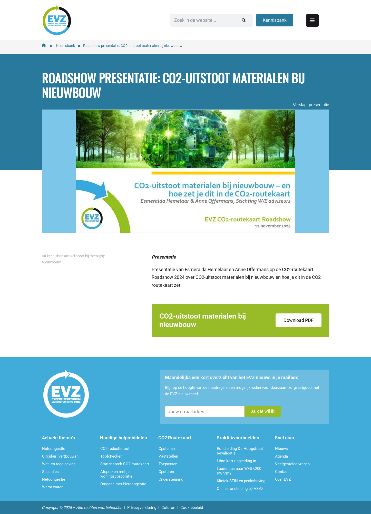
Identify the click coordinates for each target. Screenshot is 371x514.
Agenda (281, 454)
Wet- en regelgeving (58, 462)
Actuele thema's (58, 436)
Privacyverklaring (141, 505)
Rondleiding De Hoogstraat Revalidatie (240, 449)
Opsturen (166, 470)
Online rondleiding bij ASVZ (240, 487)
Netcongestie (53, 446)
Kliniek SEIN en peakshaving (241, 479)
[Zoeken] (265, 19)
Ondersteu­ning (171, 477)
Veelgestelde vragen (292, 462)
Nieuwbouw (51, 260)
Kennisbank (65, 44)
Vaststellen (168, 454)
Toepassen (168, 462)
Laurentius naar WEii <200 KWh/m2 (239, 469)
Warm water (52, 485)
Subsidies (50, 470)
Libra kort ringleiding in (236, 459)
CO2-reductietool (114, 446)
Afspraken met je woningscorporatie (116, 472)
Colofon (168, 505)
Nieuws (281, 446)
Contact (282, 470)
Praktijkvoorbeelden (238, 436)
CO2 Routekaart (174, 436)
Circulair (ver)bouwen (60, 454)
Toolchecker (111, 454)
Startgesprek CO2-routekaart (124, 462)
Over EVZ (283, 477)
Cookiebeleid (191, 505)
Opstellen (167, 446)
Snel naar (285, 436)
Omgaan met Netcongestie (123, 482)
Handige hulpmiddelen (123, 436)
